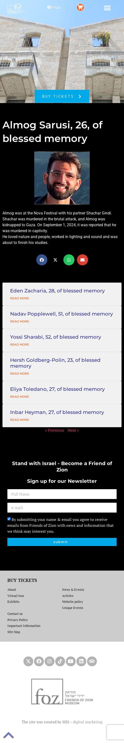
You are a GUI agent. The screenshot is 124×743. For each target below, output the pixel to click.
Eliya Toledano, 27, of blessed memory (57, 389)
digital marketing (88, 721)
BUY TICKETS (22, 580)
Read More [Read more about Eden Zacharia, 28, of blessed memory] (19, 298)
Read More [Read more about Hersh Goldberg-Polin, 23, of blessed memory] (19, 373)
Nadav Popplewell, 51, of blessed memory (61, 314)
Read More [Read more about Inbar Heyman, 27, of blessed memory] (19, 420)
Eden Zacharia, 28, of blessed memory (57, 291)
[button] (107, 8)
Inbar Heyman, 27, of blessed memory (57, 412)
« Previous (54, 430)
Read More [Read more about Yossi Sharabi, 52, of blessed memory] (19, 344)
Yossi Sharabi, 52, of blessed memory (55, 337)
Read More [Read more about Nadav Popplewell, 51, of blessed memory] (19, 321)
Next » (73, 430)
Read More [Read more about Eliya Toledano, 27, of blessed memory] (19, 396)
